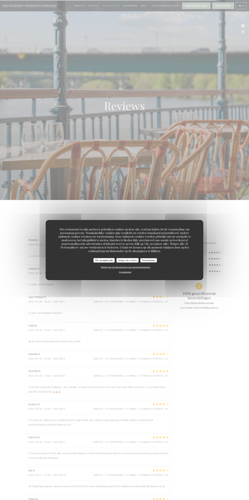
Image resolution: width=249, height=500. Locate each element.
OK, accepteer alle (104, 260)
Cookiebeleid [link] (125, 272)
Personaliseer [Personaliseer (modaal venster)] (148, 260)
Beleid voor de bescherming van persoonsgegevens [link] (125, 267)
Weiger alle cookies (127, 260)
